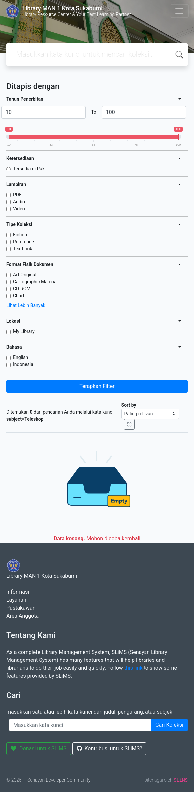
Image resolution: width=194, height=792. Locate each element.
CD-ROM (22, 288)
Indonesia (23, 364)
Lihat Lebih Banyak (25, 305)
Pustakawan (20, 608)
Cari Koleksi (169, 725)
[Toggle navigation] (179, 11)
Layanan (16, 600)
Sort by (128, 405)
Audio (19, 201)
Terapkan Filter (96, 386)
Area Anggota (22, 616)
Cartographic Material (35, 281)
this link (133, 668)
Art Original (24, 274)
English (20, 357)
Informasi (17, 592)
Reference (23, 241)
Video (19, 208)
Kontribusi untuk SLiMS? (109, 748)
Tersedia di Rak (29, 168)
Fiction (20, 234)
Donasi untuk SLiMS (39, 748)
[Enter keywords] (80, 725)
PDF (17, 194)
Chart (18, 295)
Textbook (22, 248)
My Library (24, 331)
